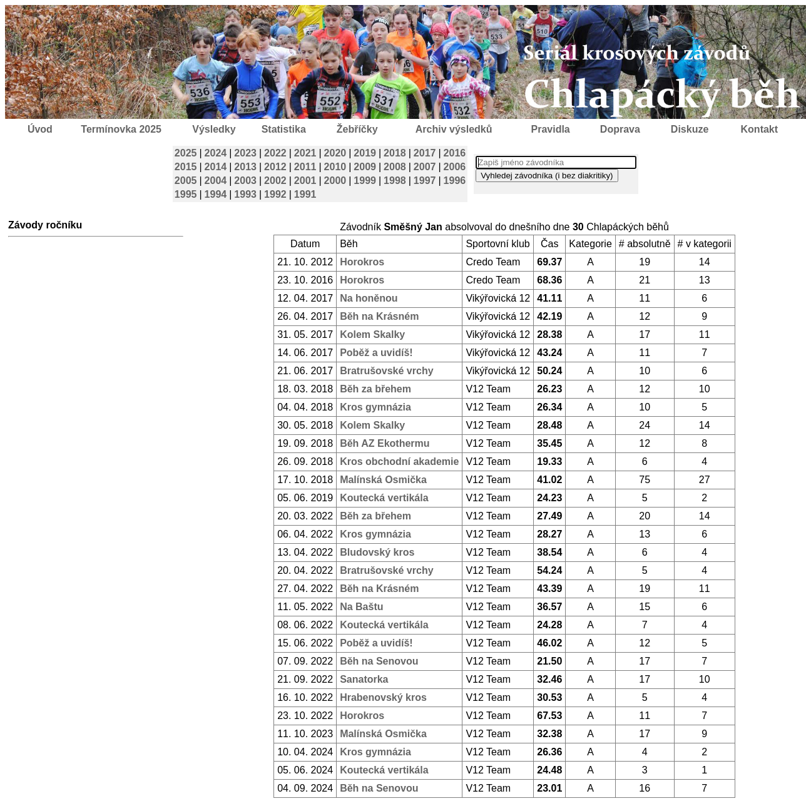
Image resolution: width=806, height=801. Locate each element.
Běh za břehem (375, 389)
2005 (186, 180)
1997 (425, 180)
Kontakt (759, 129)
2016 (455, 153)
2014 (216, 166)
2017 (425, 153)
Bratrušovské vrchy (386, 370)
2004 (216, 180)
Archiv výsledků (454, 129)
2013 (245, 166)
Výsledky (213, 129)
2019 (365, 153)
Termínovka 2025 (121, 129)
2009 (365, 166)
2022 (275, 153)
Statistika (284, 129)
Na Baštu (361, 606)
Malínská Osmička (383, 479)
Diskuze (689, 129)
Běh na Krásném (379, 316)
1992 (275, 194)
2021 (305, 153)
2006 (455, 166)
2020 (335, 153)
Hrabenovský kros (383, 697)
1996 (455, 180)
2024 (216, 153)
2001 (305, 180)
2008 (395, 166)
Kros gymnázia (375, 407)
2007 (425, 166)
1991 (305, 194)
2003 (245, 180)
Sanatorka (364, 679)
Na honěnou (368, 298)
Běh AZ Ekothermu (384, 443)
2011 (305, 166)
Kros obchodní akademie (399, 461)
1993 (245, 194)
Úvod (40, 129)
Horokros (362, 262)
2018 (395, 153)
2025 (186, 153)
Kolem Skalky (372, 334)
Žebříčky (357, 129)
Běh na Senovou (379, 661)
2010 (335, 166)
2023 (245, 153)
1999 (365, 180)
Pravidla (550, 129)
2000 (335, 180)
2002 (275, 180)
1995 (186, 194)
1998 (395, 180)
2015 (186, 166)
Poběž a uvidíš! (376, 352)
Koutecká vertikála (384, 497)
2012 (275, 166)
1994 (216, 194)
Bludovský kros (377, 552)
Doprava (620, 129)
